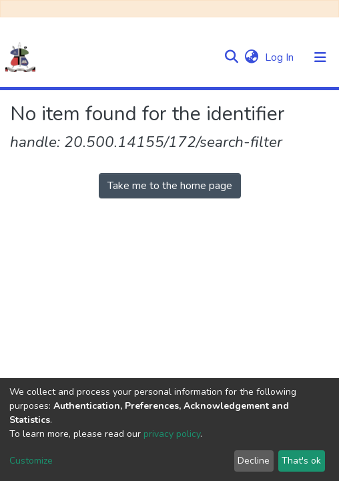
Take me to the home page (169, 185)
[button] (251, 57)
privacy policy (171, 434)
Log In (280, 57)
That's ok (301, 460)
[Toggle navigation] (320, 57)
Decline (254, 460)
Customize (31, 460)
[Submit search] (231, 57)
